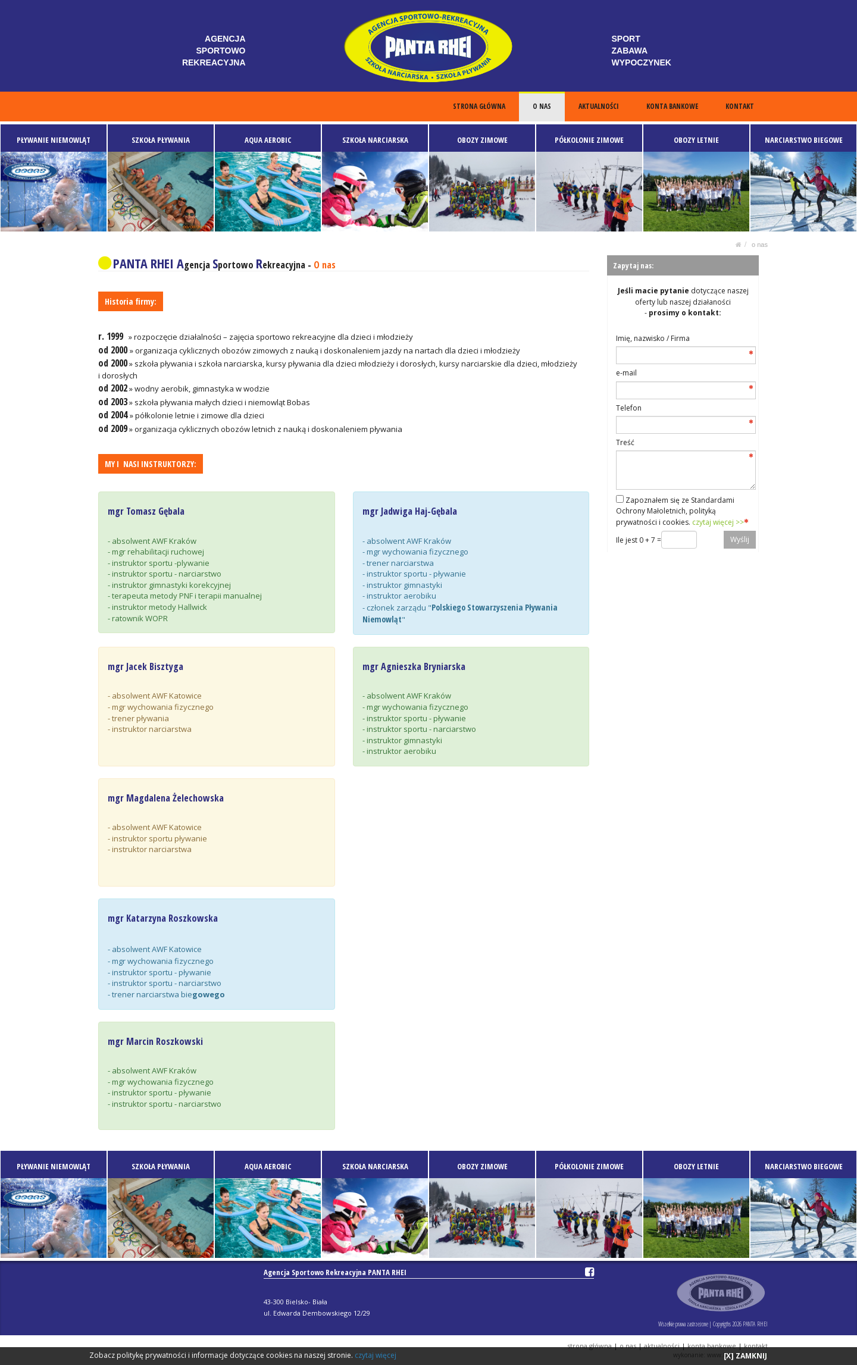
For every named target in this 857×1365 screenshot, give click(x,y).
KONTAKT (739, 106)
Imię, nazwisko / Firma (653, 338)
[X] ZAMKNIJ (745, 1356)
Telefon (629, 408)
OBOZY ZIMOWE (482, 139)
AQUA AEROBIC (268, 139)
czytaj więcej (375, 1355)
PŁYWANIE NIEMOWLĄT (53, 139)
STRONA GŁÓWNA (480, 106)
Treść (625, 442)
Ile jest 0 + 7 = (638, 540)
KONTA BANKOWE (673, 106)
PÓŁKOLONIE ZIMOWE (589, 139)
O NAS (542, 106)
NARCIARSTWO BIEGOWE (804, 139)
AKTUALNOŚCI (599, 106)
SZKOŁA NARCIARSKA (375, 139)
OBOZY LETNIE (696, 139)
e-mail (626, 373)
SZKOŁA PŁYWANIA (161, 139)
